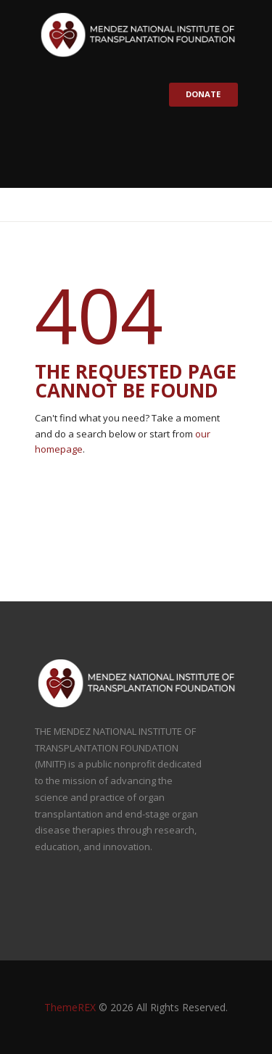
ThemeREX (70, 1007)
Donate (203, 93)
